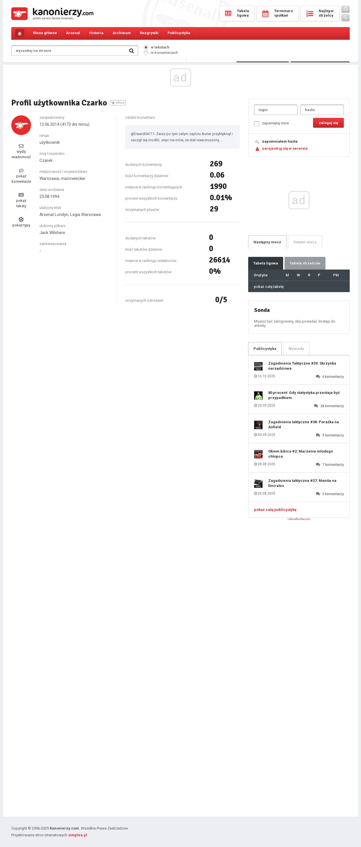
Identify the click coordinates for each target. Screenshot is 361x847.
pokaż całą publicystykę (275, 510)
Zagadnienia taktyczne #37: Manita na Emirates (302, 483)
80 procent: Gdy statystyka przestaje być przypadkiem (304, 395)
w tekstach (156, 47)
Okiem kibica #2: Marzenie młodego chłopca (300, 453)
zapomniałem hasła (280, 141)
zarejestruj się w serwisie (285, 148)
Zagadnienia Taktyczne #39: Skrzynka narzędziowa (302, 365)
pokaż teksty (21, 200)
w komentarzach (161, 52)
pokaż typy (21, 222)
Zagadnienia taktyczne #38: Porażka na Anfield (303, 424)
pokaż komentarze (21, 176)
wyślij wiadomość (21, 151)
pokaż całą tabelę (269, 286)
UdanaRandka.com (299, 519)
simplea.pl (77, 835)
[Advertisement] (180, 112)
